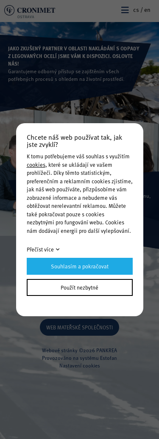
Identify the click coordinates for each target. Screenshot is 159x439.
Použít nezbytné (79, 287)
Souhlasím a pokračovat (80, 266)
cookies (36, 164)
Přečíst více (40, 249)
